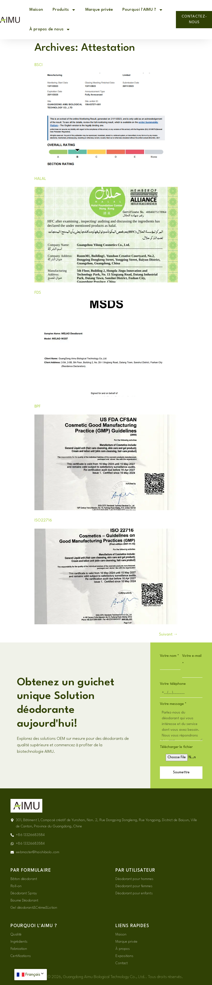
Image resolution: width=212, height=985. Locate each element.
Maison (36, 10)
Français (34, 975)
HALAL (40, 179)
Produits (64, 9)
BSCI (38, 65)
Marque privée (99, 10)
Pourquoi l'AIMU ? (142, 9)
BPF (37, 406)
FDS (37, 293)
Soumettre (181, 772)
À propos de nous (49, 29)
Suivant (168, 634)
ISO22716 (43, 520)
